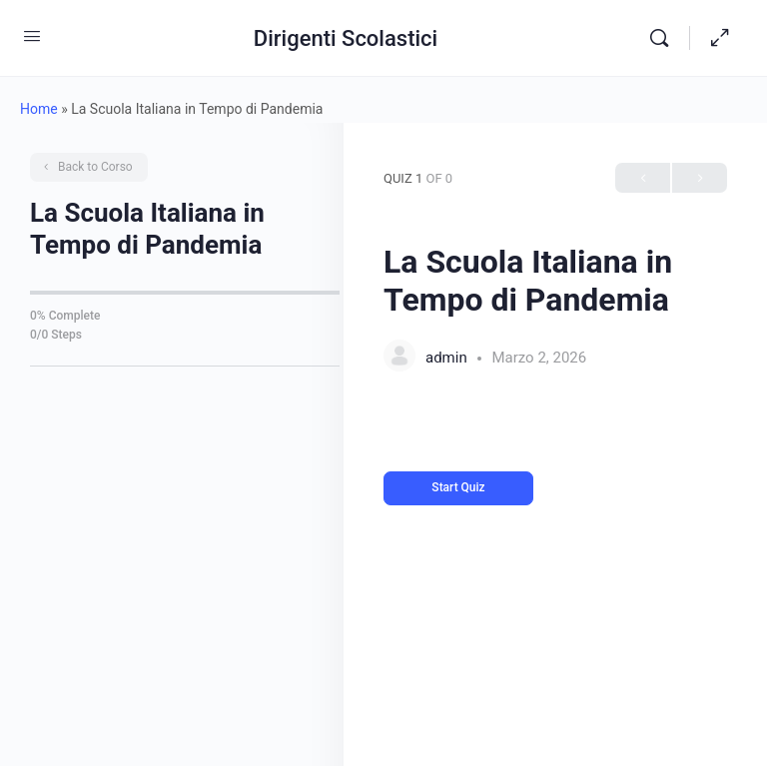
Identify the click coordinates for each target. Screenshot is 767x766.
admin (447, 358)
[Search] (664, 38)
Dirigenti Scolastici (345, 38)
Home (39, 109)
